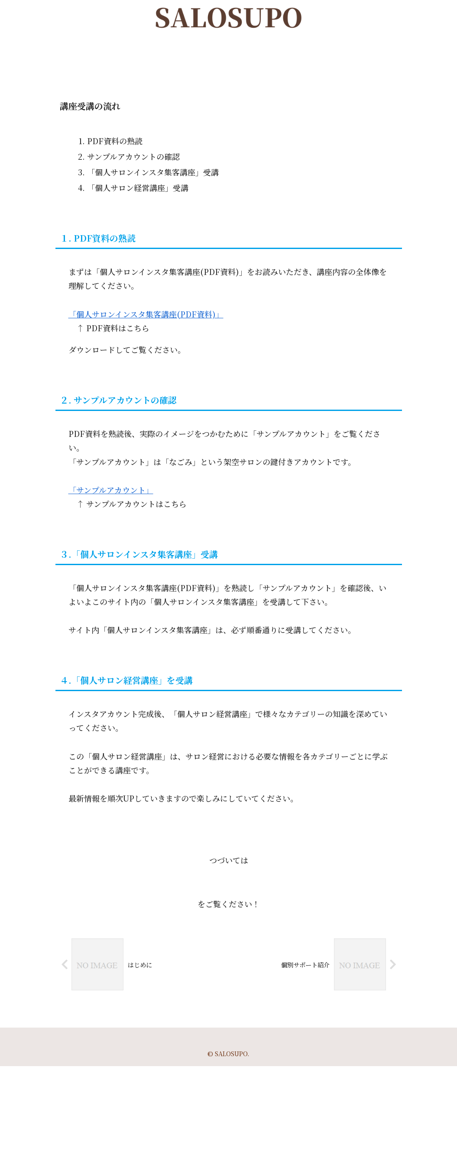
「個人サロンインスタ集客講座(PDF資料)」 (146, 314)
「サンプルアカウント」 (110, 489)
